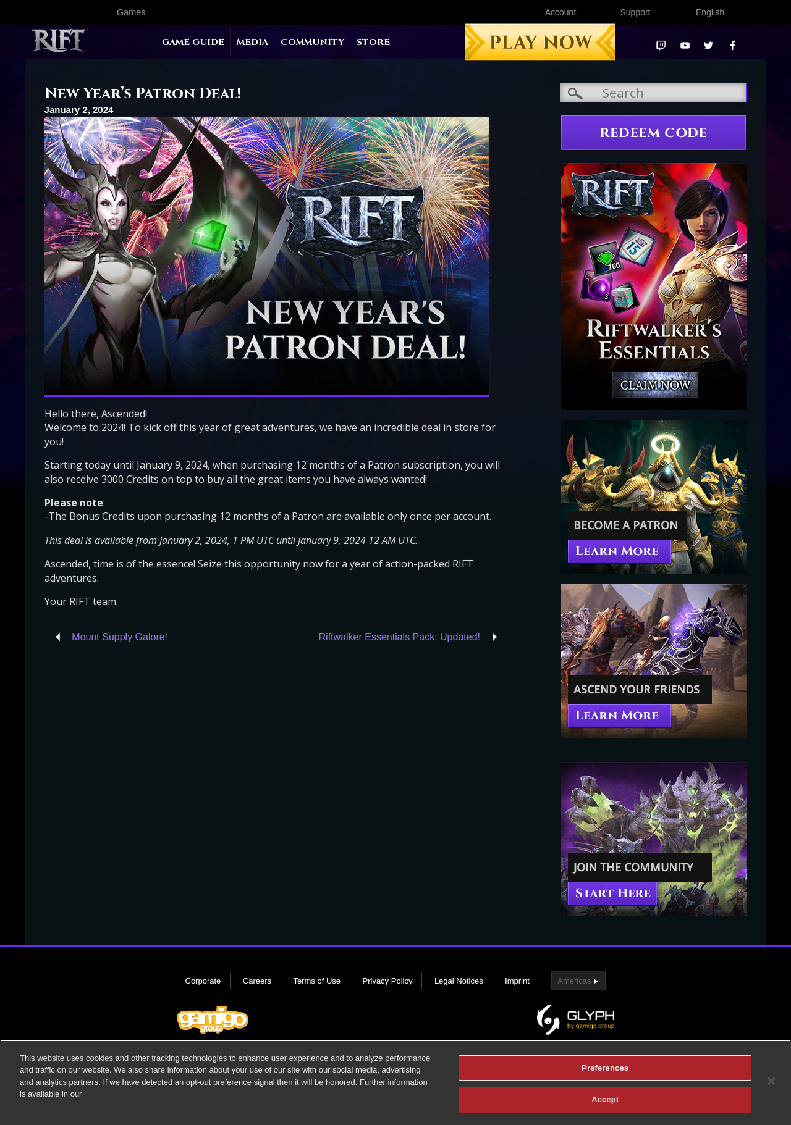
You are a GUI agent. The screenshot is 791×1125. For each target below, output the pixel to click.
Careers (257, 980)
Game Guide (193, 42)
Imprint (517, 980)
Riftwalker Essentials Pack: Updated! (399, 637)
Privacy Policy (388, 980)
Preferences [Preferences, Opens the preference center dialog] (605, 1068)
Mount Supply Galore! (119, 637)
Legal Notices (458, 980)
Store (373, 42)
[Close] (771, 1081)
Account (561, 12)
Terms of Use (317, 980)
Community (312, 42)
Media (252, 42)
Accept (605, 1099)
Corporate (203, 980)
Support (635, 12)
